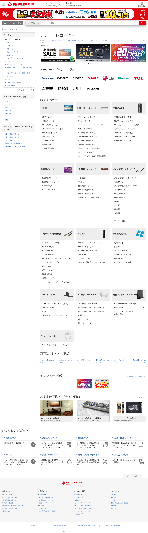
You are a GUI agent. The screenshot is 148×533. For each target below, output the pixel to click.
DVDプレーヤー (85, 129)
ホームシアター (12, 76)
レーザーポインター (122, 141)
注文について (43, 503)
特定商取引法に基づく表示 (86, 526)
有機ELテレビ (75, 40)
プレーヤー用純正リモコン (89, 137)
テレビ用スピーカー (122, 254)
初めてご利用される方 (46, 497)
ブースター (119, 217)
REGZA (8, 111)
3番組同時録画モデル (13, 137)
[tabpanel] (58, 53)
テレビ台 (82, 178)
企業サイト (114, 494)
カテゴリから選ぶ (14, 23)
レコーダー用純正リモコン (89, 133)
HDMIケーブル (48, 247)
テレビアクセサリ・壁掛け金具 (18, 73)
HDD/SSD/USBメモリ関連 (125, 304)
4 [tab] (95, 63)
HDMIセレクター (49, 266)
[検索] (142, 23)
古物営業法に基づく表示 (47, 511)
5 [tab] (97, 63)
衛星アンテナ (84, 315)
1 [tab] (88, 63)
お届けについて (44, 505)
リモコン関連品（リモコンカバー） (91, 263)
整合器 (117, 205)
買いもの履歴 (7, 494)
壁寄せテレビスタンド (87, 186)
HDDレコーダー (85, 121)
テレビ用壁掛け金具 (86, 190)
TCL (6, 120)
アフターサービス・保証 (83, 511)
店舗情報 (113, 505)
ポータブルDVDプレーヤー (89, 152)
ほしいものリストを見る (11, 497)
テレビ (9, 43)
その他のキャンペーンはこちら (136, 376)
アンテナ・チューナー (87, 304)
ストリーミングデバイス (52, 129)
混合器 (117, 209)
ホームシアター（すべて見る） (55, 304)
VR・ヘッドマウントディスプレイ (57, 345)
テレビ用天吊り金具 (86, 194)
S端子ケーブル (48, 254)
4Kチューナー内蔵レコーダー (91, 40)
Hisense (8, 114)
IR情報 (113, 500)
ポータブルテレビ (50, 125)
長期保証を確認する (9, 500)
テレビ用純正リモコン (51, 133)
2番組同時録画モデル (13, 134)
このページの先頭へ (132, 476)
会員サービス (79, 494)
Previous (42, 53)
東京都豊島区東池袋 (73, 4)
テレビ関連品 (48, 148)
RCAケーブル (48, 251)
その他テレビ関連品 (122, 262)
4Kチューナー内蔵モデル (14, 143)
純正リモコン (135, 40)
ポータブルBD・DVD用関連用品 (92, 156)
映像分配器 (47, 274)
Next (144, 53)
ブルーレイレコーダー (87, 117)
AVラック (82, 182)
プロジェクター (12, 55)
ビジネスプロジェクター (124, 121)
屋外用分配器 (120, 198)
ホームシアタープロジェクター (127, 125)
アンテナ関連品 (120, 221)
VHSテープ (47, 186)
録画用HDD (47, 144)
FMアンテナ (83, 319)
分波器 (117, 201)
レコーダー (11, 46)
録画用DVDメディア (51, 182)
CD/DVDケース (48, 190)
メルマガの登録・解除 (10, 508)
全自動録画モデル (11, 140)
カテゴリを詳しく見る (25, 90)
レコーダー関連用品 (86, 141)
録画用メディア (12, 52)
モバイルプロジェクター (121, 40)
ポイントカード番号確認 (83, 505)
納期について (79, 500)
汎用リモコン (48, 137)
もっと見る (142, 397)
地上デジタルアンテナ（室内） (91, 308)
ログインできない (80, 497)
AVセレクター (48, 270)
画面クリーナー (120, 251)
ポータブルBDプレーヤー (89, 148)
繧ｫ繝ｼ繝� (141, 4)
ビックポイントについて (83, 503)
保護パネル (119, 247)
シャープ (8, 101)
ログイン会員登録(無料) (51, 4)
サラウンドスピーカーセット (54, 315)
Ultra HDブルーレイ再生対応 (16, 147)
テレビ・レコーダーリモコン (90, 243)
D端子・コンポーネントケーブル (56, 258)
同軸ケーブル (120, 182)
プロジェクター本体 (122, 117)
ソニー (7, 104)
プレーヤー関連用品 (86, 144)
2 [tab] (91, 63)
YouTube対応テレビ (58, 40)
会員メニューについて (46, 500)
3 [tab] (93, 63)
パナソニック (10, 107)
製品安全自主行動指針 (113, 526)
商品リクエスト (80, 514)
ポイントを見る (8, 503)
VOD (68, 40)
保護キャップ (48, 278)
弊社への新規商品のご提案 (119, 503)
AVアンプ (46, 311)
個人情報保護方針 (60, 526)
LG (6, 117)
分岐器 (117, 213)
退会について (7, 511)
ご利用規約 (33, 526)
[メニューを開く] (3, 4)
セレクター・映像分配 (15, 82)
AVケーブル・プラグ (51, 243)
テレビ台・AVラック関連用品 (90, 198)
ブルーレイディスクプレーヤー (91, 125)
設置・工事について (45, 508)
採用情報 (113, 497)
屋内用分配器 (120, 194)
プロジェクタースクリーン (125, 137)
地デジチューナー (85, 323)
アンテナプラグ (120, 190)
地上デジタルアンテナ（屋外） (91, 311)
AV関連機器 (11, 85)
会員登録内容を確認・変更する (13, 505)
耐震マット (119, 243)
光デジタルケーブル (50, 262)
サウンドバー (107, 40)
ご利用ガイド (43, 494)
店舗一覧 (113, 508)
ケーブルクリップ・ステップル (55, 282)
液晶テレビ (47, 117)
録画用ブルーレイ (50, 178)
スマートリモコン (50, 141)
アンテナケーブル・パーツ (125, 178)
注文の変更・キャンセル (83, 508)
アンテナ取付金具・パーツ (125, 186)
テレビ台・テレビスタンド (17, 58)
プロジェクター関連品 (123, 133)
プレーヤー (11, 49)
